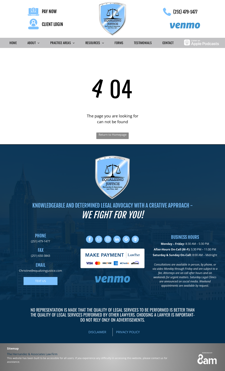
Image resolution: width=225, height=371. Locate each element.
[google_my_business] (126, 240)
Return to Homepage (113, 135)
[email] (98, 240)
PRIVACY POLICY (128, 332)
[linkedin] (117, 240)
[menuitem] (13, 43)
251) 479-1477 (41, 241)
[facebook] (89, 240)
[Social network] (135, 240)
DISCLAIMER (97, 332)
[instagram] (107, 240)
